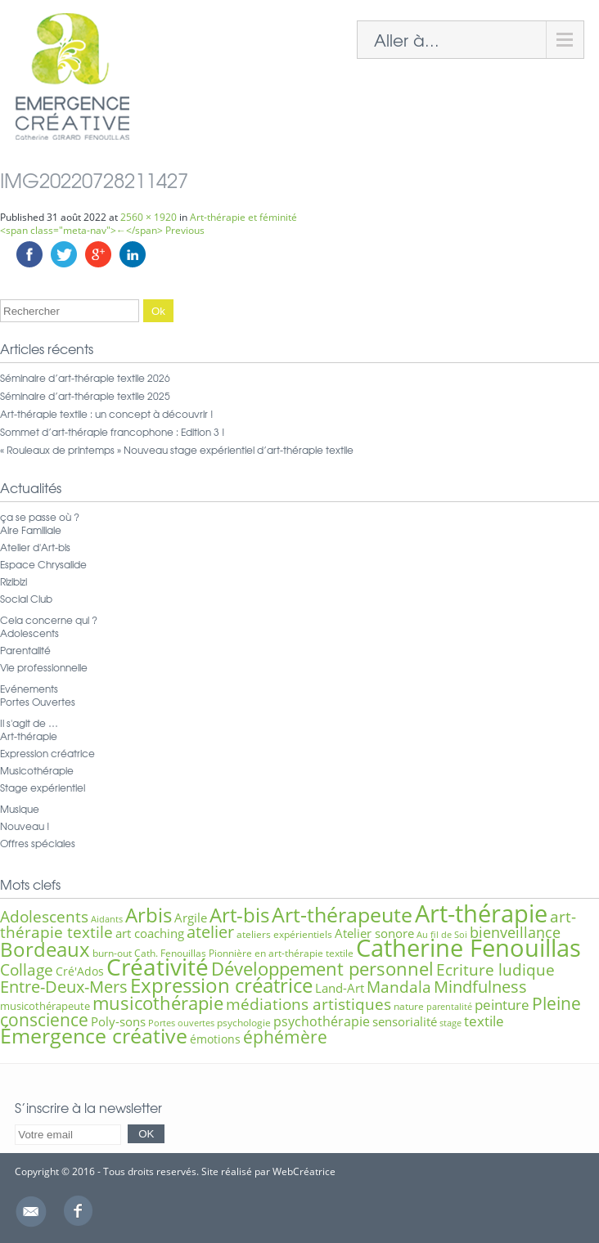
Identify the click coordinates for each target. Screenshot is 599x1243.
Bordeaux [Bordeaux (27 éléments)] (45, 949)
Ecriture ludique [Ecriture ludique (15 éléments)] (495, 969)
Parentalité (25, 650)
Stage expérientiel (42, 787)
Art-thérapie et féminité (243, 217)
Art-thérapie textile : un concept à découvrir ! (107, 413)
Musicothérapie (37, 770)
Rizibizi (13, 581)
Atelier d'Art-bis (35, 547)
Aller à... (406, 40)
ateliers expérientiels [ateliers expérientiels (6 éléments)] (284, 934)
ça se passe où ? (39, 516)
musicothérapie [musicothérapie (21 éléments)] (157, 1002)
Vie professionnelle (44, 667)
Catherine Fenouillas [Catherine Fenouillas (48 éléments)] (468, 947)
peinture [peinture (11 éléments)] (502, 1004)
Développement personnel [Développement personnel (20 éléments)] (322, 968)
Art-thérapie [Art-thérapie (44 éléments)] (481, 913)
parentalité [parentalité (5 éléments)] (449, 1006)
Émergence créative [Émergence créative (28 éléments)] (93, 1035)
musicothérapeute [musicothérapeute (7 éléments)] (45, 1005)
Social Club (26, 598)
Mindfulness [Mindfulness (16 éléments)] (480, 987)
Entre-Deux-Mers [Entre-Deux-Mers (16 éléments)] (64, 987)
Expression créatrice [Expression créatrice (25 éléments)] (221, 985)
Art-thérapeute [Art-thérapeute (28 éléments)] (342, 914)
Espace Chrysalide (43, 564)
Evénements (29, 688)
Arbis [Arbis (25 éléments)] (148, 915)
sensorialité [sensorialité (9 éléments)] (404, 1021)
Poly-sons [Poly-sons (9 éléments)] (118, 1021)
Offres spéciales (37, 843)
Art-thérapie (28, 736)
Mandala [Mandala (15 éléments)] (399, 987)
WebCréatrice (304, 1171)
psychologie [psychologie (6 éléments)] (244, 1023)
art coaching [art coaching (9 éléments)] (149, 933)
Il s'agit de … (29, 722)
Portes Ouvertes (37, 701)
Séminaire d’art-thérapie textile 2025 (85, 395)
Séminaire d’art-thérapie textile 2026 (85, 377)
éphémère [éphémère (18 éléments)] (285, 1036)
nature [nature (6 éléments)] (409, 1006)
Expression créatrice (47, 753)
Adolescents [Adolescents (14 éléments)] (44, 916)
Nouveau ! (25, 825)
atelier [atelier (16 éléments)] (210, 932)
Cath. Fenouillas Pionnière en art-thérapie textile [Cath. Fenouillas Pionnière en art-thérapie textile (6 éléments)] (244, 953)
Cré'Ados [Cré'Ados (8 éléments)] (80, 971)
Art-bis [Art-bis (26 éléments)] (239, 914)
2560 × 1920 (148, 217)
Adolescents (29, 632)
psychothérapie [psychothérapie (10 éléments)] (321, 1021)
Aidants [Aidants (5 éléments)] (107, 919)
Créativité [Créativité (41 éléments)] (157, 966)
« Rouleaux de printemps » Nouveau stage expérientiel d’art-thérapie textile (177, 449)
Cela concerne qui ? (48, 619)
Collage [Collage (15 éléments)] (26, 969)
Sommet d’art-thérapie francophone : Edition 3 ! (112, 431)
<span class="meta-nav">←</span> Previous (102, 230)
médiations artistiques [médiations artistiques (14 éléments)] (308, 1004)
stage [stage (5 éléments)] (450, 1023)
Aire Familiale (30, 529)
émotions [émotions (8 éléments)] (215, 1039)
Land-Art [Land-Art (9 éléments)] (339, 988)
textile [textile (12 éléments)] (484, 1020)
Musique (19, 808)
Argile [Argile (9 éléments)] (190, 917)
